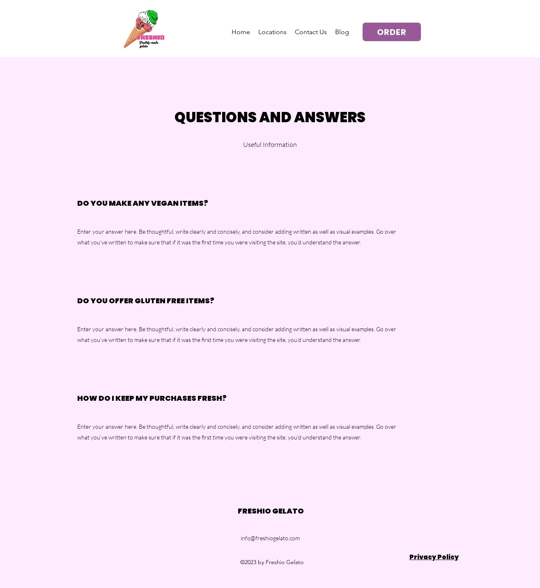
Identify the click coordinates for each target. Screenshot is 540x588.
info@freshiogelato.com (270, 538)
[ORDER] (392, 32)
